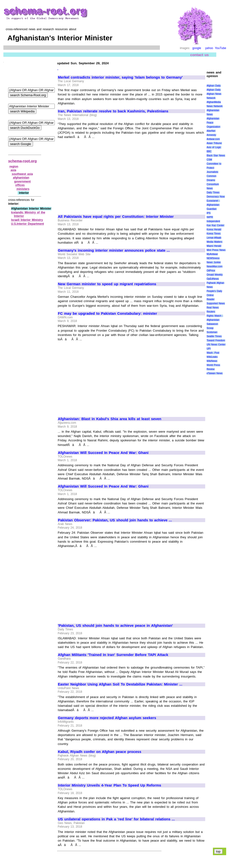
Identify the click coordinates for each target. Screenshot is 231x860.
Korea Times (214, 233)
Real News (213, 307)
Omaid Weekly (215, 274)
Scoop (210, 328)
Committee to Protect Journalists (214, 167)
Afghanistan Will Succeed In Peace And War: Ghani (103, 453)
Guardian (212, 209)
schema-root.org (22, 161)
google (196, 48)
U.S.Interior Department (27, 224)
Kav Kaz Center (215, 225)
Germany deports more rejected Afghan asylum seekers (107, 718)
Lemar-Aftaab (214, 237)
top (218, 851)
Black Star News (216, 155)
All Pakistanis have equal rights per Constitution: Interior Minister (116, 217)
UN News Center (216, 344)
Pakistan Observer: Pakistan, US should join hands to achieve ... (115, 520)
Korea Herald (214, 229)
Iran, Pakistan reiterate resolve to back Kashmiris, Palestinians (113, 111)
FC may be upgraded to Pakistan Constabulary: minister (107, 313)
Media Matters (214, 242)
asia (13, 170)
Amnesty (211, 135)
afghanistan (21, 177)
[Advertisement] (98, 175)
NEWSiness (213, 258)
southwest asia (22, 174)
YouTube (220, 48)
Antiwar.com (213, 139)
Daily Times (213, 192)
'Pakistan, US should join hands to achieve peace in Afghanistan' (115, 625)
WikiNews (212, 361)
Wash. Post (213, 352)
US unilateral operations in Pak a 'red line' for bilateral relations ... (116, 819)
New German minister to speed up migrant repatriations (107, 284)
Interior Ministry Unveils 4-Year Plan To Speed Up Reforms (109, 785)
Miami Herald (214, 246)
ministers (23, 189)
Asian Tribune (214, 143)
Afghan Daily (214, 85)
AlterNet (211, 131)
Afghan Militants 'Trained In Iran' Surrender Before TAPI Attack (113, 655)
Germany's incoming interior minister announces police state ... (114, 250)
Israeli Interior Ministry (27, 220)
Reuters (211, 311)
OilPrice (211, 270)
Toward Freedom (216, 340)
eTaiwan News (215, 373)
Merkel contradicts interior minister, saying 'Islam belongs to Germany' (120, 77)
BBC (209, 151)
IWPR (210, 217)
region (13, 166)
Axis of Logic (214, 147)
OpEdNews (213, 278)
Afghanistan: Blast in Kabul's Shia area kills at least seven (109, 419)
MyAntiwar (212, 254)
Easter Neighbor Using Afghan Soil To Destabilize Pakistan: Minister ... (120, 684)
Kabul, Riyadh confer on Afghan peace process (99, 752)
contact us (199, 55)
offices (20, 185)
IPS (209, 213)
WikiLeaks (212, 357)
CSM (209, 159)
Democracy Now (216, 196)
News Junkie (214, 262)
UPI (209, 348)
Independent (213, 221)
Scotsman (212, 332)
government (22, 181)
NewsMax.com (215, 266)
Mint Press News (216, 250)
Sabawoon (212, 324)
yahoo (209, 48)
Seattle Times (214, 336)
